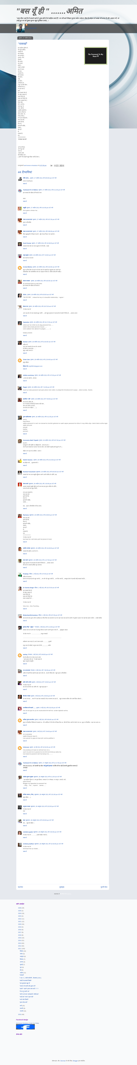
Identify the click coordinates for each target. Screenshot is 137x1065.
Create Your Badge (34, 1023)
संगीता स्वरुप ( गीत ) (28, 794)
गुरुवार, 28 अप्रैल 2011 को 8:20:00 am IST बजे (44, 281)
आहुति (24, 207)
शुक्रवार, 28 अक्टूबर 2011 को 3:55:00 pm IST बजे (40, 820)
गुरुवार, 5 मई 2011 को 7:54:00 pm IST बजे (45, 731)
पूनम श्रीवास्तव (27, 416)
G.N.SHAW (26, 670)
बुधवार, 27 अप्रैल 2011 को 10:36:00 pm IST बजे (45, 243)
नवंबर (21, 954)
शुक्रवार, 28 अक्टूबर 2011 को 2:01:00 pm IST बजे (48, 794)
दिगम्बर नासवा (27, 696)
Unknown (26, 747)
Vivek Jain (26, 359)
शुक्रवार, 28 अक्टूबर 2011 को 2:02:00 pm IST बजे (44, 806)
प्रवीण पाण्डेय (26, 548)
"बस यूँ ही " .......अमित (49, 11)
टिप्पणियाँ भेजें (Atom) (65, 894)
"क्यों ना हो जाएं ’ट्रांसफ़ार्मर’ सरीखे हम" (29, 994)
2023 (20, 916)
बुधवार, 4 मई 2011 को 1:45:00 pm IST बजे (43, 696)
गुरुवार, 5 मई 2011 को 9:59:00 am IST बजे (46, 719)
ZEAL (25, 294)
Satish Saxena (28, 460)
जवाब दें (25, 183)
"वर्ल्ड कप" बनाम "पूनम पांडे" (26, 997)
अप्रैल (21, 972)
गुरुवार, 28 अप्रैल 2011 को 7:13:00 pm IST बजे (41, 387)
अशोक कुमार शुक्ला (28, 776)
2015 (20, 938)
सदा (24, 820)
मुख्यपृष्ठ (62, 887)
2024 (20, 913)
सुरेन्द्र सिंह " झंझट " (28, 627)
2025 (20, 910)
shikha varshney (28, 375)
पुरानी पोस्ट (104, 887)
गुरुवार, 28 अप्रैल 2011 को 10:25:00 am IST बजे (41, 342)
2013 (20, 943)
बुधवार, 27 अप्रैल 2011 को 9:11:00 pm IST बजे (52, 190)
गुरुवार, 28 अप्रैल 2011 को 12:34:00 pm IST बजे (43, 359)
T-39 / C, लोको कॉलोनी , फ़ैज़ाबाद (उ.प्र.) (30, 978)
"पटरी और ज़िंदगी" (23, 999)
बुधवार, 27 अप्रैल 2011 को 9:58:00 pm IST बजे (46, 231)
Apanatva (26, 322)
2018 (20, 929)
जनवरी (22, 1011)
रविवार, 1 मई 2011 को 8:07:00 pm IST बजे (50, 615)
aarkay (25, 654)
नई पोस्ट (20, 887)
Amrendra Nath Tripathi (30, 440)
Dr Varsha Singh (28, 587)
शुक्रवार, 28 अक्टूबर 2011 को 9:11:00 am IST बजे (48, 776)
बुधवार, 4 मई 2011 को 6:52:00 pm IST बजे (48, 707)
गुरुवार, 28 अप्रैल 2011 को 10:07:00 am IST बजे (42, 306)
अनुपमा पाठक (26, 806)
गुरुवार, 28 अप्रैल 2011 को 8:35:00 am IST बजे (40, 294)
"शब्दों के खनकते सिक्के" (25, 980)
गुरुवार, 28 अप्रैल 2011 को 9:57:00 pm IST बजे (52, 440)
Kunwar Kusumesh (29, 472)
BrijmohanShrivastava (30, 615)
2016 (20, 935)
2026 (20, 908)
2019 (20, 927)
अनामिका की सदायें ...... (29, 707)
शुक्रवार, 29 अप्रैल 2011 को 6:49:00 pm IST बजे (43, 515)
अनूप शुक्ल (26, 255)
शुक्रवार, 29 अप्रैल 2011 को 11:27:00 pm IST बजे (42, 560)
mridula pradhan (28, 844)
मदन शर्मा (25, 560)
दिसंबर (22, 951)
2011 (20, 948)
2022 (20, 919)
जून (21, 967)
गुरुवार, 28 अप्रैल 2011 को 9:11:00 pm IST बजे (45, 416)
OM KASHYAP (27, 219)
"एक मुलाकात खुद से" (24, 983)
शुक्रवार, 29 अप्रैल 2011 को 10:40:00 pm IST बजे (45, 548)
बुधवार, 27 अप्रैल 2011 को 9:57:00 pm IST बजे (46, 219)
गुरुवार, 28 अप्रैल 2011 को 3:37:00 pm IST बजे (48, 375)
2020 (20, 924)
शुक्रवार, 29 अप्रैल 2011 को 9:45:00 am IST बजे (49, 472)
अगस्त (21, 962)
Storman (63, 1061)
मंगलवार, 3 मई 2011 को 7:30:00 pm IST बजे (43, 670)
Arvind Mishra (27, 267)
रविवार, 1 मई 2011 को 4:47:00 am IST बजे (41, 574)
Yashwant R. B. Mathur (30, 190)
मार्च (21, 1005)
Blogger (75, 1061)
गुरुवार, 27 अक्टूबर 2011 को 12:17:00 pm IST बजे (52, 763)
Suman (25, 342)
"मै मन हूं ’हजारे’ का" (24, 991)
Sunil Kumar (27, 243)
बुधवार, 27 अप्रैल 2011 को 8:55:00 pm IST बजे (43, 178)
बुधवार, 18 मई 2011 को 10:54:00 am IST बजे (42, 747)
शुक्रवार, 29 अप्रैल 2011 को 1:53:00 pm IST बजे (42, 483)
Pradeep (25, 574)
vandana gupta (28, 832)
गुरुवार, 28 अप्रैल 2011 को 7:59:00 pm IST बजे (44, 399)
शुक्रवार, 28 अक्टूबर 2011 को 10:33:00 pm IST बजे (49, 844)
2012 (20, 946)
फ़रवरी (22, 1008)
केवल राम (25, 306)
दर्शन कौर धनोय (27, 682)
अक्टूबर (22, 956)
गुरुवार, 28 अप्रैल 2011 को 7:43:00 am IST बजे (42, 255)
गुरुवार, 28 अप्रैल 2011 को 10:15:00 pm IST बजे (47, 460)
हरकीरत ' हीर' (27, 399)
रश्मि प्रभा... (26, 178)
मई (21, 970)
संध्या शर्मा (25, 483)
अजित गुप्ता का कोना (28, 719)
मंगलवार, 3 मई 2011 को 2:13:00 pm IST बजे (47, 627)
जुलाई (21, 964)
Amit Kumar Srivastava (22, 1023)
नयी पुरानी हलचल (48, 766)
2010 (20, 1014)
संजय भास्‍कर (26, 281)
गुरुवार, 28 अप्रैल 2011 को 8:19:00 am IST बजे (46, 267)
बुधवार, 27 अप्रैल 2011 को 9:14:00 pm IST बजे (40, 207)
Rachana (26, 515)
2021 (20, 921)
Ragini (25, 387)
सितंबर (22, 959)
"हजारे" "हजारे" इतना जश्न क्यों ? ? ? (28, 988)
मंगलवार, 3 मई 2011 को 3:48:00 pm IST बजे (40, 654)
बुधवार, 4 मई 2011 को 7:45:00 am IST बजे (44, 682)
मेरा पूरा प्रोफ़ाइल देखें (31, 28)
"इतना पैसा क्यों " (23, 1002)
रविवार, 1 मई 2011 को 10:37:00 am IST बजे (46, 587)
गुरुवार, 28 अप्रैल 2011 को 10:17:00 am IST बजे (43, 322)
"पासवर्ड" (21, 975)
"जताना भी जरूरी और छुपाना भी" (27, 986)
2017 (20, 932)
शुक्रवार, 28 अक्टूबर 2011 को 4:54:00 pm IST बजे (47, 832)
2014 (20, 940)
